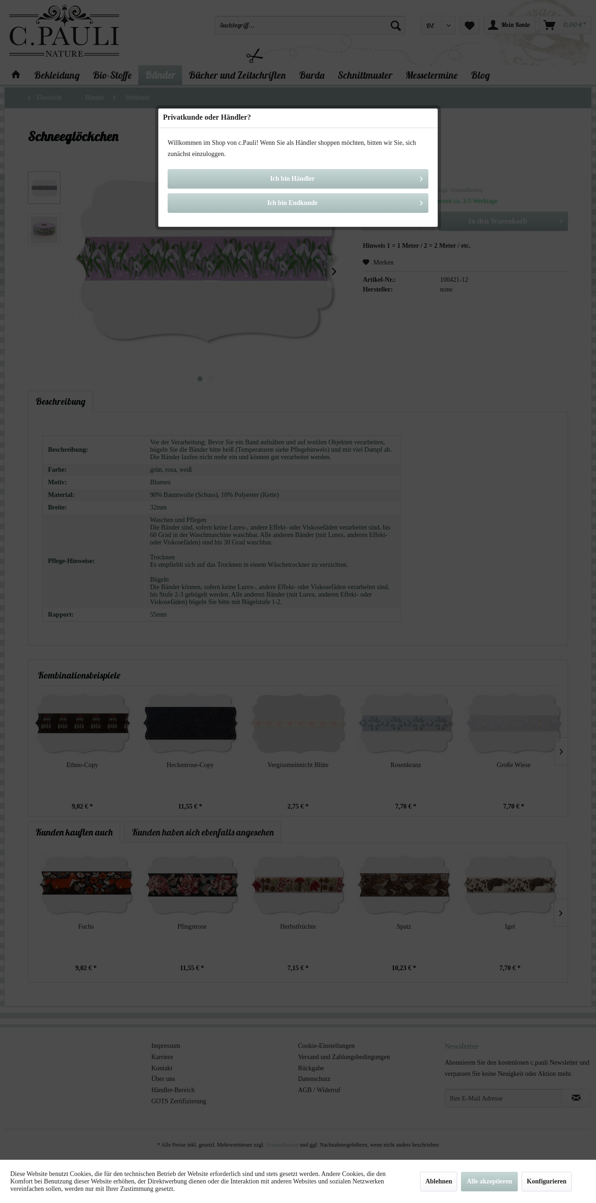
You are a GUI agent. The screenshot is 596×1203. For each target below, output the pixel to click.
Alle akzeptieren (489, 1181)
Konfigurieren (546, 1181)
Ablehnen (438, 1181)
